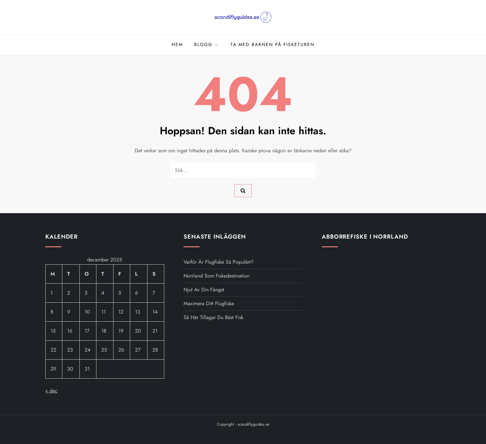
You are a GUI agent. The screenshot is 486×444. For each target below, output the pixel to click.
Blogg (206, 44)
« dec (51, 390)
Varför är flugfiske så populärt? (219, 262)
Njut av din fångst (204, 289)
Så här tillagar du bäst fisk (213, 317)
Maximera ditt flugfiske (209, 303)
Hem (177, 44)
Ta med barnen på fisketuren (272, 44)
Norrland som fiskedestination (216, 275)
